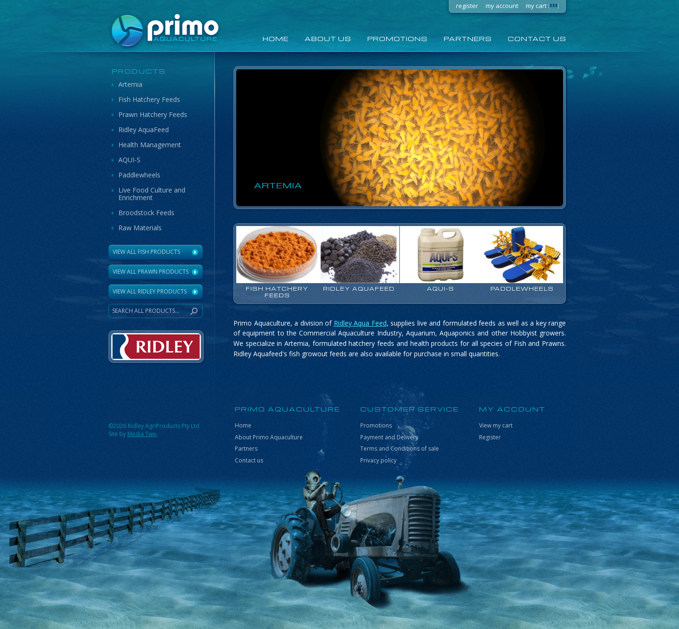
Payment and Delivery (389, 437)
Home (243, 425)
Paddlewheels (139, 174)
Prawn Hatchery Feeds (152, 114)
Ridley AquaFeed (143, 129)
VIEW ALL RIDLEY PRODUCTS (150, 291)
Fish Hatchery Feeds (149, 99)
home (276, 38)
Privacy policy (378, 460)
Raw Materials (140, 227)
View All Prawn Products (151, 272)
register (467, 5)
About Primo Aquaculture (269, 437)
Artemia (130, 84)
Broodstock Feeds (146, 212)
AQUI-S (129, 159)
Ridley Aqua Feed (360, 323)
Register (490, 437)
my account (502, 5)
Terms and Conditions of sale (399, 448)
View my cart (496, 425)
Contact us (537, 38)
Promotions (397, 38)
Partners (468, 38)
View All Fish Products (146, 252)
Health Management (149, 144)
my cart (542, 5)
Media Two (142, 434)
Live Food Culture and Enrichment (151, 193)
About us (328, 38)
